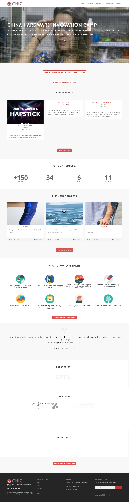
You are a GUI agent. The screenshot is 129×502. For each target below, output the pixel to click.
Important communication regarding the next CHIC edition (64, 72)
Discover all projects (64, 250)
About (118, 4)
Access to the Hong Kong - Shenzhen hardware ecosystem (77, 483)
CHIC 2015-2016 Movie (72, 486)
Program (99, 4)
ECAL (17, 240)
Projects (90, 4)
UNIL (57, 240)
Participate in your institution (64, 463)
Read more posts (64, 150)
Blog (82, 4)
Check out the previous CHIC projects (64, 82)
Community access (71, 489)
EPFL (51, 240)
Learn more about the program (64, 317)
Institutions (108, 4)
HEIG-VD (13, 240)
